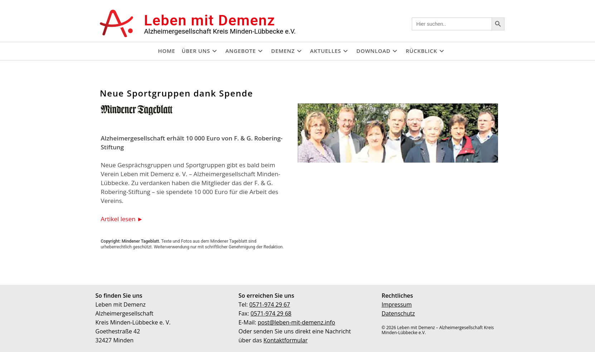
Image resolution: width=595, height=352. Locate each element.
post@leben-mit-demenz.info (296, 322)
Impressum (396, 304)
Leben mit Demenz (209, 20)
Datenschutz (398, 313)
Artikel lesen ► (122, 218)
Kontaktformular (285, 340)
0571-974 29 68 (270, 313)
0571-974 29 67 (269, 304)
